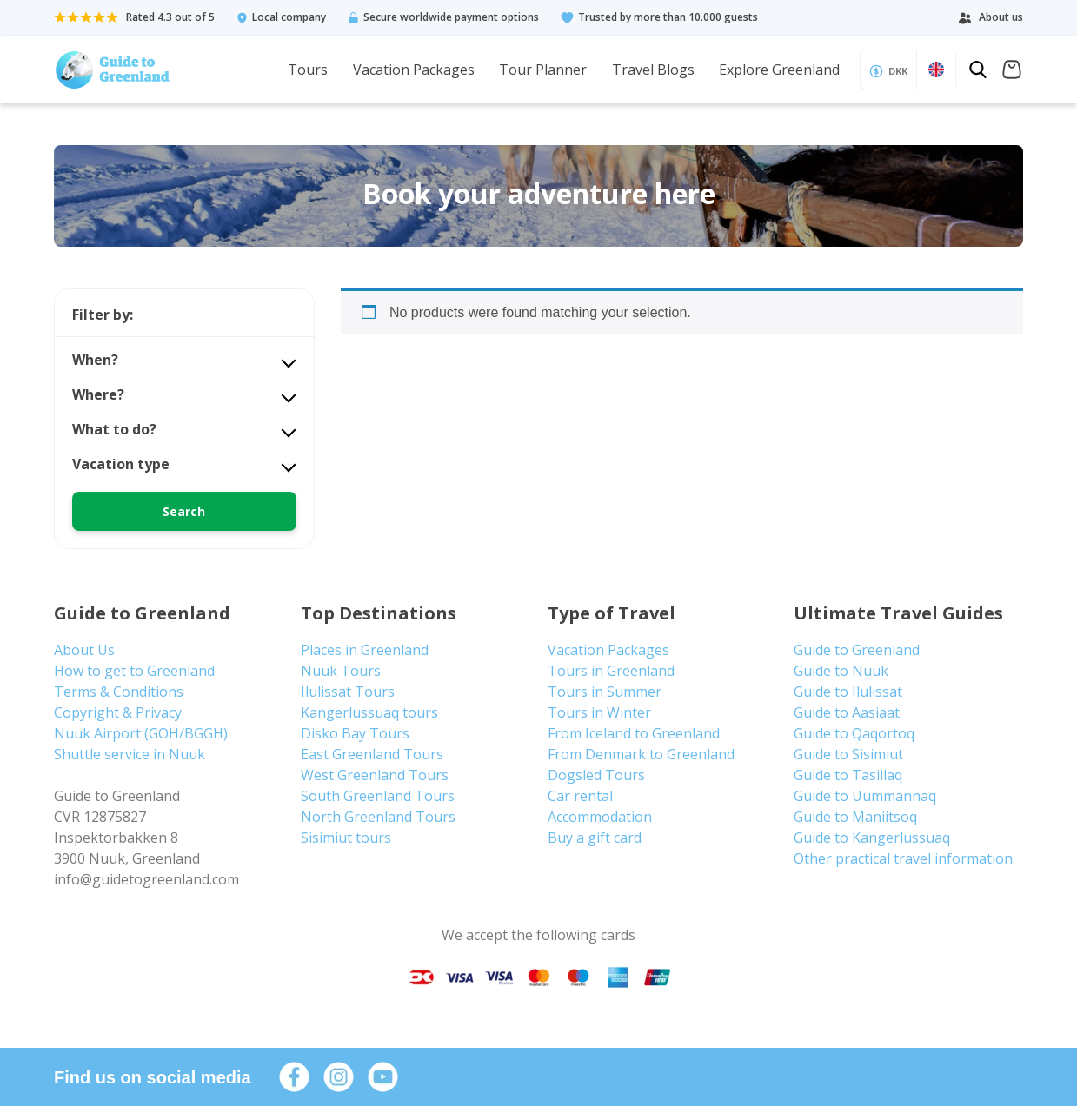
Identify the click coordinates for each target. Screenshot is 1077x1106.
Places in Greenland (365, 649)
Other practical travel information (903, 858)
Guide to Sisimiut (848, 754)
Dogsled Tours (596, 775)
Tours (308, 69)
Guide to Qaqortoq (854, 733)
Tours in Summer (604, 691)
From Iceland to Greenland (634, 733)
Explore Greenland (779, 69)
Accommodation (600, 816)
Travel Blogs (653, 69)
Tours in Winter (599, 712)
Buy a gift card (595, 837)
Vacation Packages (414, 69)
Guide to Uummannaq (865, 795)
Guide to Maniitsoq (855, 816)
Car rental (580, 795)
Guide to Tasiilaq (848, 775)
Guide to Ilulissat (848, 691)
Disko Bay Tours (355, 733)
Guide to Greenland (857, 649)
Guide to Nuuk (841, 670)
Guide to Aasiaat (847, 712)
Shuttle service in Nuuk (129, 754)
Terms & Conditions (118, 691)
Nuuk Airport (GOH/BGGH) (141, 733)
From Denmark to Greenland (641, 754)
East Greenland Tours (372, 754)
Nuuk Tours (341, 670)
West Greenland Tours (375, 775)
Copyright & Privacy (118, 712)
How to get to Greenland (134, 670)
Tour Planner (543, 69)
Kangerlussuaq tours (369, 712)
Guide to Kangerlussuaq (872, 837)
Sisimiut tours (346, 837)
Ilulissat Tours (348, 691)
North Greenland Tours (378, 816)
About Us (84, 649)
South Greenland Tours (378, 795)
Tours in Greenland (611, 670)
